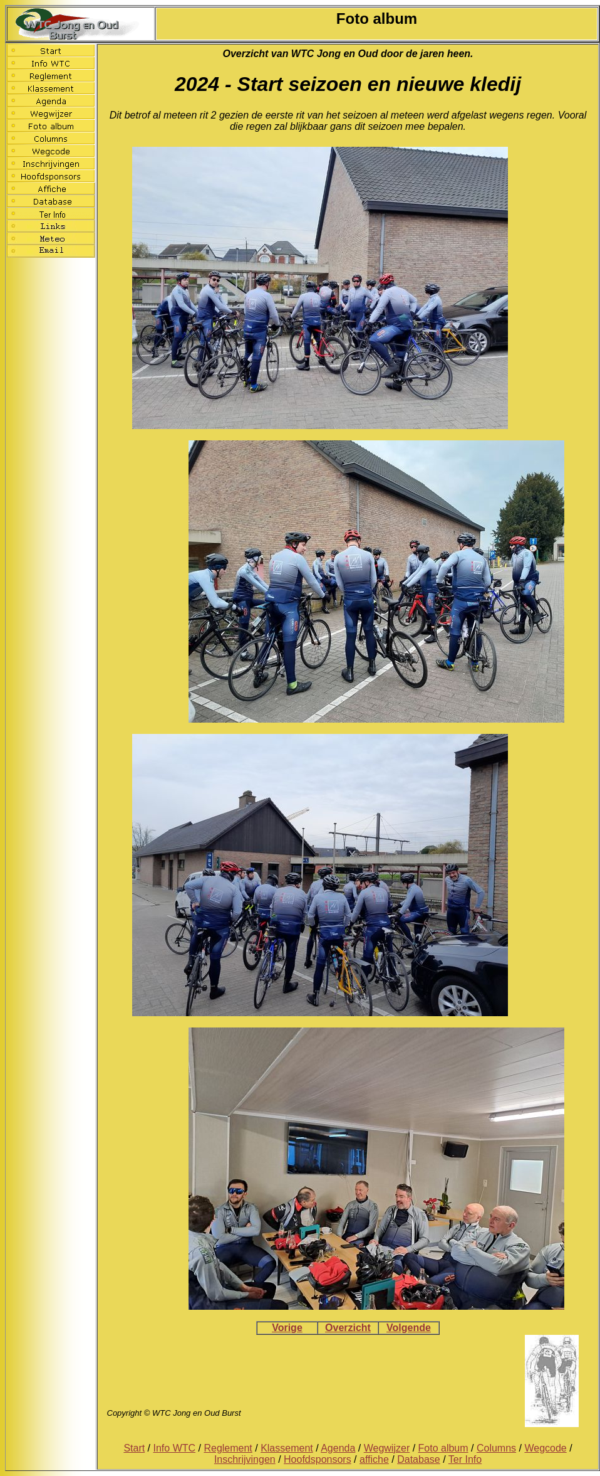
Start (134, 1448)
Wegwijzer (387, 1448)
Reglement (228, 1448)
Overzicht (348, 1327)
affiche (374, 1459)
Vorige (287, 1327)
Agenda (338, 1448)
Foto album (443, 1448)
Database (418, 1459)
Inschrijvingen (245, 1459)
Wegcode (545, 1448)
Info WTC (174, 1448)
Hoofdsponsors (317, 1459)
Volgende (408, 1327)
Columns (496, 1448)
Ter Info (465, 1459)
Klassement (287, 1448)
